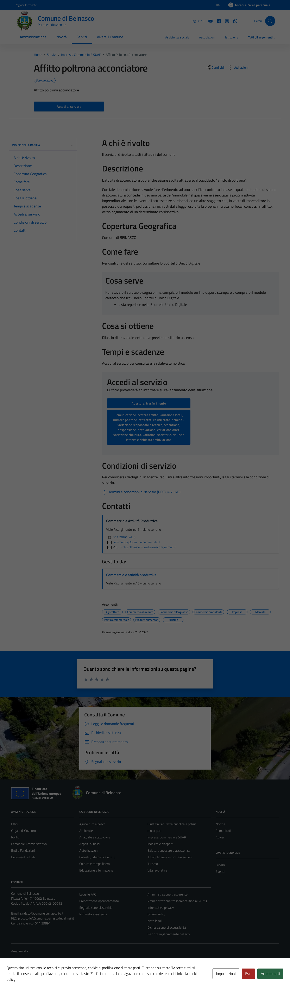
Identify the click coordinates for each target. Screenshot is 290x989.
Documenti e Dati (23, 857)
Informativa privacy (160, 907)
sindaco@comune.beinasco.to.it (41, 913)
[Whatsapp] (233, 20)
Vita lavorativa (157, 870)
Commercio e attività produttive (131, 575)
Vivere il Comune (110, 37)
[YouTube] (209, 20)
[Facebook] (217, 20)
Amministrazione (33, 37)
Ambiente (86, 830)
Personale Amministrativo (29, 843)
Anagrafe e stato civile (94, 837)
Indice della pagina (42, 145)
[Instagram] (225, 20)
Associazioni (207, 37)
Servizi (82, 37)
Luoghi (220, 864)
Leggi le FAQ (87, 894)
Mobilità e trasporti (160, 843)
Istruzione (231, 37)
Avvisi (220, 837)
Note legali (154, 920)
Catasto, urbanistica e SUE (97, 857)
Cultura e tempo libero (94, 863)
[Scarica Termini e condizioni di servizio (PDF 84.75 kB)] (141, 492)
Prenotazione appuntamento (99, 900)
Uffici (14, 823)
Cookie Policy (156, 914)
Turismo (152, 863)
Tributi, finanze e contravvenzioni (169, 857)
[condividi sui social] (214, 67)
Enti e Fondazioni (23, 850)
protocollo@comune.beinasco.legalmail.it (46, 918)
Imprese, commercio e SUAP (166, 837)
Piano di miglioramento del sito (168, 934)
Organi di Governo (23, 830)
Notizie (220, 823)
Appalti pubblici (89, 843)
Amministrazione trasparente (167, 894)
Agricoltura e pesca (92, 823)
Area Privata (19, 951)
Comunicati (223, 830)
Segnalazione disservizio (95, 907)
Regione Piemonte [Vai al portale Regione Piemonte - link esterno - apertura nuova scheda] (26, 5)
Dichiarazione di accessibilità (166, 927)
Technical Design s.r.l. (39, 977)
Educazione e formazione (96, 870)
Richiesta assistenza (93, 914)
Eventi (220, 871)
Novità (61, 37)
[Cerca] (270, 21)
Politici (15, 837)
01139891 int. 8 (120, 537)
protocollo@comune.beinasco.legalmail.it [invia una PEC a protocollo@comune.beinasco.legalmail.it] (148, 547)
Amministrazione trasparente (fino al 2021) (177, 900)
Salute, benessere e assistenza (168, 850)
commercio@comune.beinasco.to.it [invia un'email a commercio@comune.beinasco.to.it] (133, 542)
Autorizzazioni (88, 850)
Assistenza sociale (177, 37)
